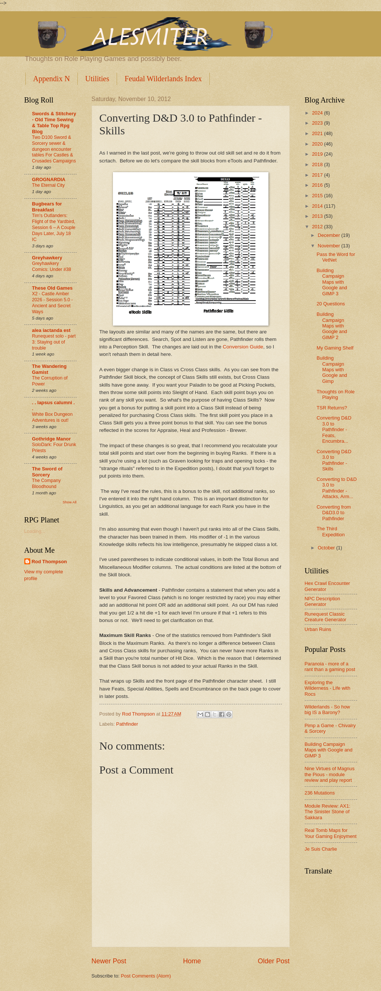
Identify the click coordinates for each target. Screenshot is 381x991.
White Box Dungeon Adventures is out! (52, 417)
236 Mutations (320, 793)
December (329, 235)
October (327, 548)
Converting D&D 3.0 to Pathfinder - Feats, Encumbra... (334, 429)
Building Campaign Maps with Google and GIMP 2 (332, 325)
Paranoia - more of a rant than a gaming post (330, 666)
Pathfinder (127, 724)
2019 (318, 154)
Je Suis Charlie (321, 849)
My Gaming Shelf (335, 348)
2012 (318, 226)
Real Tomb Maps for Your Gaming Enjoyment (331, 833)
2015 (318, 195)
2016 (318, 185)
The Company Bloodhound (46, 483)
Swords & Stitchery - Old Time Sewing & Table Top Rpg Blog (54, 122)
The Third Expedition (331, 531)
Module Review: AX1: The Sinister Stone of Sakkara (327, 811)
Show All (69, 502)
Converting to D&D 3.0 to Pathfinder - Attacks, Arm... (337, 487)
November (329, 245)
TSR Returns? (332, 408)
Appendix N (51, 78)
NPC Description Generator (322, 601)
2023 (318, 123)
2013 (318, 216)
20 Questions (331, 304)
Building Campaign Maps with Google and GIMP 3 (332, 282)
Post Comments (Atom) (146, 976)
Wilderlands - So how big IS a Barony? (327, 709)
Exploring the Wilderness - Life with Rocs (327, 688)
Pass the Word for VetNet (336, 257)
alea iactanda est (51, 330)
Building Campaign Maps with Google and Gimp (332, 369)
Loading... (35, 531)
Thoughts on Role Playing (336, 394)
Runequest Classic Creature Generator (326, 616)
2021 (318, 133)
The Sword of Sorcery (47, 472)
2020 (318, 144)
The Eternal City (48, 185)
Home (192, 961)
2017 (318, 175)
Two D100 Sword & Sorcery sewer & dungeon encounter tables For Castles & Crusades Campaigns (54, 149)
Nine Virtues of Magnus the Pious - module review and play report (330, 774)
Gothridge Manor (51, 439)
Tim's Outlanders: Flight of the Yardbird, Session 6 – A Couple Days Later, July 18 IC (54, 227)
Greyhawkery (47, 257)
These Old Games (52, 288)
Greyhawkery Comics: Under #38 (51, 266)
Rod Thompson (49, 561)
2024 (318, 113)
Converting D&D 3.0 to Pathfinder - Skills (334, 460)
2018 (318, 164)
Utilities (97, 78)
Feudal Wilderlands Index (163, 78)
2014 (318, 206)
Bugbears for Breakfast (47, 207)
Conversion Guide (243, 347)
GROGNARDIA (48, 179)
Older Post (273, 961)
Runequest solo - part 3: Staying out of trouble (54, 342)
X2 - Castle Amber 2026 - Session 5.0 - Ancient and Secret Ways (52, 302)
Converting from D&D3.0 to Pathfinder (334, 512)
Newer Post (109, 961)
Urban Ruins (318, 629)
